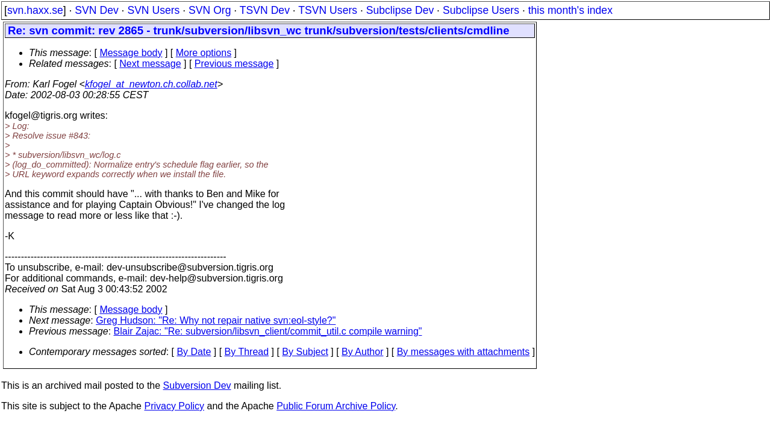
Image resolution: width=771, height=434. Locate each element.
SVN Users (153, 10)
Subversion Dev (197, 385)
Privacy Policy (174, 406)
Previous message (234, 63)
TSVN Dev (265, 10)
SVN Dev (96, 10)
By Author (362, 352)
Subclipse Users (481, 10)
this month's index (570, 10)
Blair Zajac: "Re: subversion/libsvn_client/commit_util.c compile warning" (268, 331)
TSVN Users (327, 10)
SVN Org (210, 10)
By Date (193, 352)
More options (204, 53)
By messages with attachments (463, 352)
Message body (130, 53)
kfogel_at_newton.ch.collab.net (151, 84)
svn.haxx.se (35, 10)
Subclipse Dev (400, 10)
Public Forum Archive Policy (335, 406)
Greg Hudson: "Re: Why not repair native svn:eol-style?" (216, 320)
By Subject (305, 352)
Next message (150, 63)
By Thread (247, 352)
